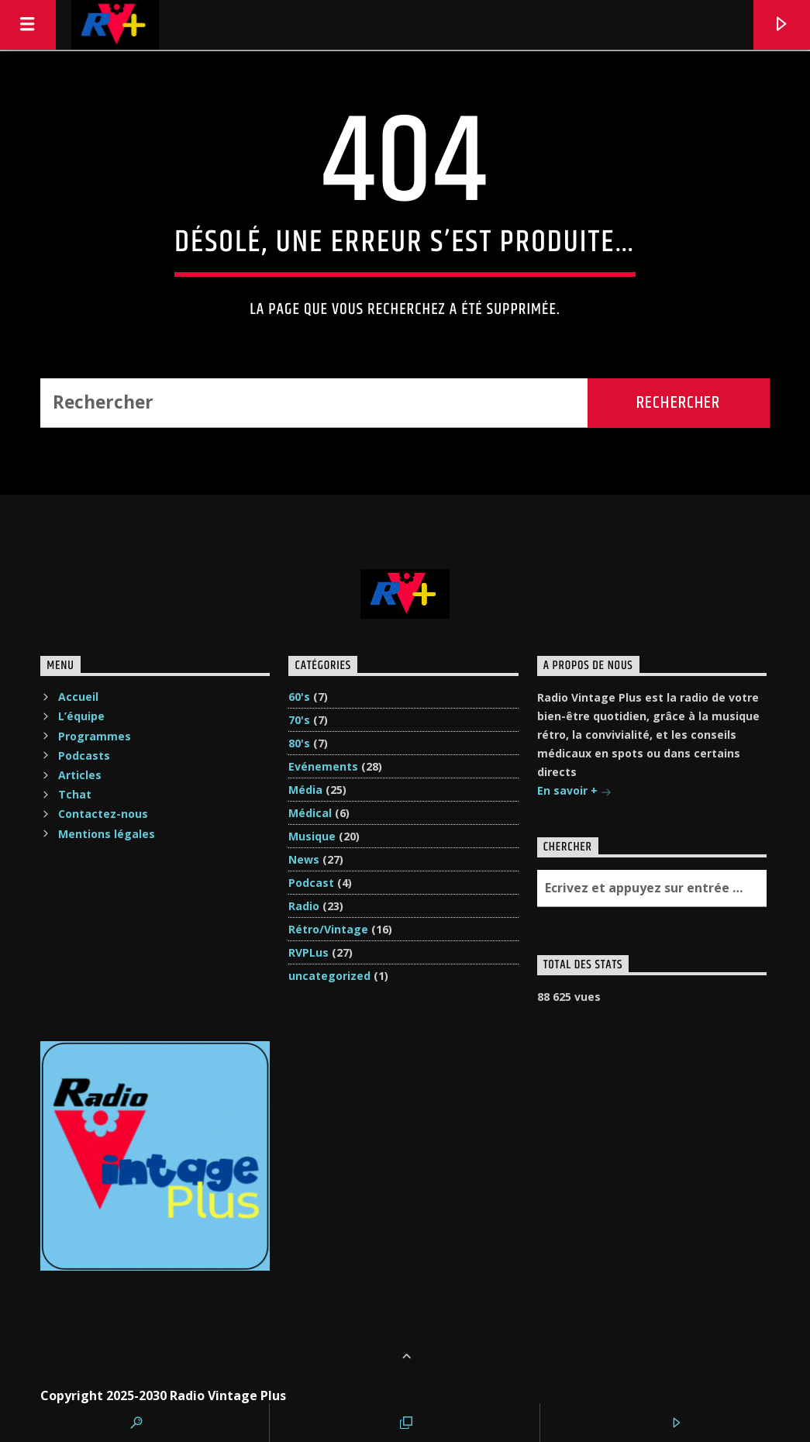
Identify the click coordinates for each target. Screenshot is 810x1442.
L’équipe (81, 716)
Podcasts (84, 755)
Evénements (323, 766)
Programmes (94, 736)
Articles (80, 775)
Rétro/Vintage (328, 929)
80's (299, 743)
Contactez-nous (103, 813)
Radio (303, 906)
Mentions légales (106, 833)
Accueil (78, 696)
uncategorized (329, 975)
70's (299, 719)
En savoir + (574, 792)
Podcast (311, 882)
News (303, 859)
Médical (310, 813)
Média (305, 789)
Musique (312, 836)
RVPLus (308, 952)
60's (299, 696)
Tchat (74, 794)
